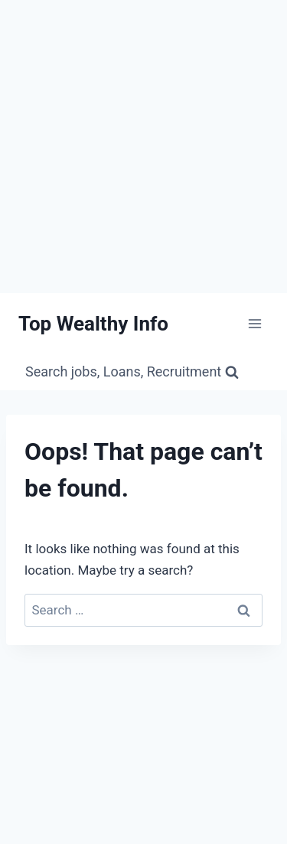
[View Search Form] (132, 372)
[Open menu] (254, 324)
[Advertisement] (143, 143)
